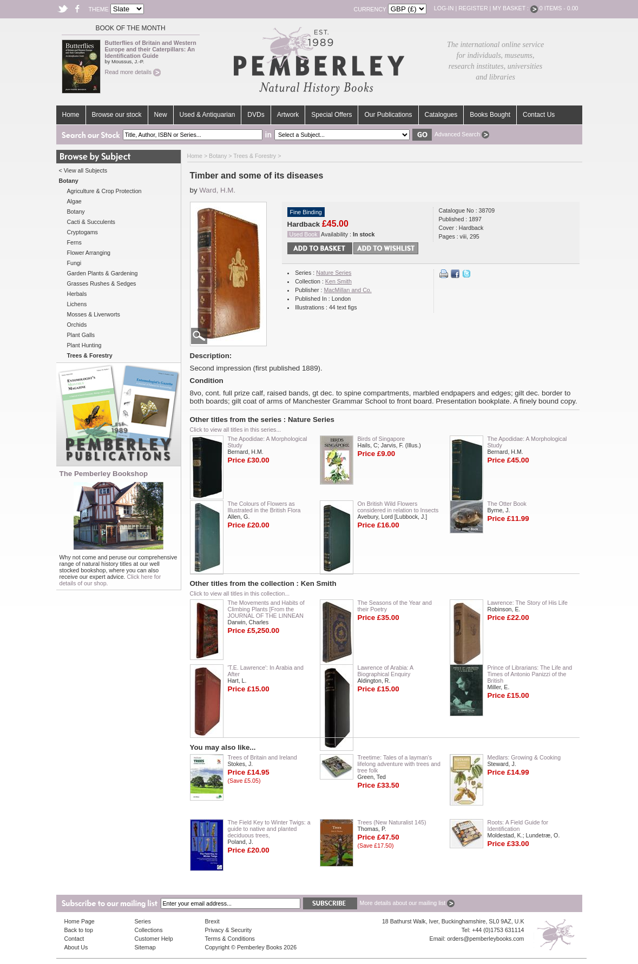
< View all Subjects (83, 170)
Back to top (78, 930)
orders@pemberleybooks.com (485, 938)
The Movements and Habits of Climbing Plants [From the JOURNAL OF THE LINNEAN (266, 609)
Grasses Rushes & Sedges (101, 283)
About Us (76, 947)
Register (473, 8)
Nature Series (333, 272)
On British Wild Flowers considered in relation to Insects (398, 506)
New (160, 114)
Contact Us (539, 114)
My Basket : (515, 8)
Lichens (77, 304)
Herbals (77, 293)
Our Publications (388, 114)
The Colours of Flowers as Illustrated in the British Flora (264, 506)
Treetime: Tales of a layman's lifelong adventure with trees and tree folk (399, 764)
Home (71, 114)
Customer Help (154, 938)
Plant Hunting (84, 345)
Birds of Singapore (381, 438)
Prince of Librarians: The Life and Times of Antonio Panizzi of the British (530, 674)
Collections (149, 930)
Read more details (133, 72)
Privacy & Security (228, 930)
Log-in (444, 8)
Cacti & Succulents (91, 222)
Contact (74, 938)
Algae (74, 201)
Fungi (74, 263)
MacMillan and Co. (347, 290)
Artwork (288, 114)
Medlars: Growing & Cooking (524, 757)
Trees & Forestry (254, 156)
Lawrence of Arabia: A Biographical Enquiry (385, 670)
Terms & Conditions (230, 938)
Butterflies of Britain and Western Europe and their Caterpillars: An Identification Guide (150, 49)
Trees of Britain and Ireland (262, 757)
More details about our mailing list (407, 903)
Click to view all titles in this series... (235, 429)
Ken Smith (338, 281)
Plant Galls (81, 335)
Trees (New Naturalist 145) (392, 822)
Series (143, 921)
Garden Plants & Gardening (102, 273)
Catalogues (441, 114)
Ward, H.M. (217, 190)
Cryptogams (82, 232)
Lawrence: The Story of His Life (528, 602)
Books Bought (490, 114)
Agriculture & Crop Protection (104, 191)
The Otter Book (507, 503)
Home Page (79, 921)
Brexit (212, 921)
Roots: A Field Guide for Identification (518, 825)
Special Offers (331, 114)
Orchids (77, 324)
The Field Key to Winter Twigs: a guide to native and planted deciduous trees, (269, 828)
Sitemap (145, 947)
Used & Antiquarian (207, 114)
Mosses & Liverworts (93, 314)
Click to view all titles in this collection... (240, 593)
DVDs (255, 114)
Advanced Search (462, 134)
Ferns (74, 242)
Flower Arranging (89, 252)
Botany (76, 211)
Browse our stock (117, 114)
